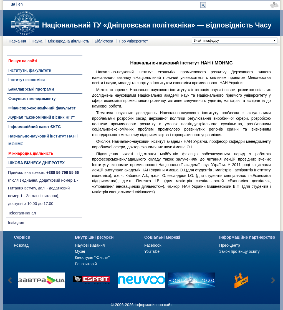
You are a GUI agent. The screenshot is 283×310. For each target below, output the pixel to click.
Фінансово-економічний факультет (42, 108)
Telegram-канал (22, 213)
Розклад (21, 245)
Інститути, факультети (29, 70)
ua (13, 4)
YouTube (152, 251)
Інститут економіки (26, 80)
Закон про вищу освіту (239, 251)
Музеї (80, 251)
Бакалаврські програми (31, 89)
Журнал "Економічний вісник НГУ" (41, 117)
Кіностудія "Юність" (92, 257)
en (20, 4)
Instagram (16, 222)
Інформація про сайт (153, 304)
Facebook (152, 245)
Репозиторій (86, 264)
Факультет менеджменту (32, 98)
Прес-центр (229, 245)
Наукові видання (90, 245)
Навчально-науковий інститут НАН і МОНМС (43, 140)
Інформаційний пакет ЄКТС (34, 126)
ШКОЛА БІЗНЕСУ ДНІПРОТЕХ (36, 163)
